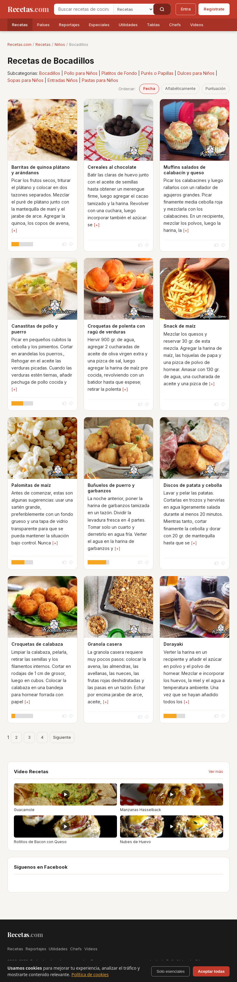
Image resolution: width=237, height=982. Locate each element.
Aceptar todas (211, 971)
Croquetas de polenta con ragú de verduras (116, 328)
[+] (14, 230)
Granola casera (105, 644)
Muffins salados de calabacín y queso (185, 169)
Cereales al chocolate (112, 167)
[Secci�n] (133, 9)
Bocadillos (49, 73)
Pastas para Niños (100, 80)
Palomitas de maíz (31, 485)
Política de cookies (90, 974)
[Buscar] (162, 9)
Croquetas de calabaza (37, 644)
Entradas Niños (63, 80)
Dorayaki (173, 644)
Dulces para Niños (195, 73)
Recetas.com (19, 44)
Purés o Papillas (157, 73)
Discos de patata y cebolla (193, 485)
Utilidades (128, 24)
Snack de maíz (180, 326)
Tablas (153, 24)
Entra (186, 8)
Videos (196, 24)
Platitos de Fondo (119, 73)
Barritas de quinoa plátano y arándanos (40, 169)
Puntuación (216, 88)
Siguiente (62, 737)
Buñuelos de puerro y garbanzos (111, 488)
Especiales (99, 24)
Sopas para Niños (25, 80)
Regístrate (214, 8)
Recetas (20, 24)
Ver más (216, 771)
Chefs (175, 24)
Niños (60, 44)
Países (43, 24)
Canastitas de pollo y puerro (34, 328)
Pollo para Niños (81, 73)
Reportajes (69, 24)
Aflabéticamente (180, 88)
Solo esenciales (170, 971)
